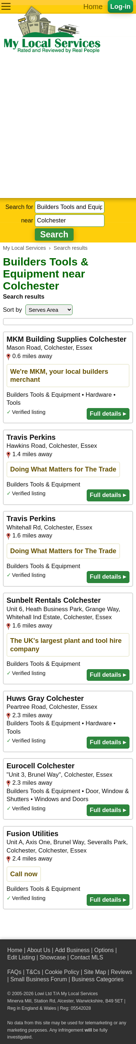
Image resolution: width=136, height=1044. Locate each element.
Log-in (120, 6)
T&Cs (33, 972)
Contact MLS (86, 957)
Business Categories (97, 979)
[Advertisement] (68, 126)
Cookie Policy (62, 972)
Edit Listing (21, 957)
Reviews (121, 972)
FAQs (14, 972)
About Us (38, 950)
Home (93, 7)
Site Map (95, 972)
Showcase (53, 957)
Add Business (72, 950)
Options (104, 950)
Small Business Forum (38, 979)
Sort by (12, 309)
